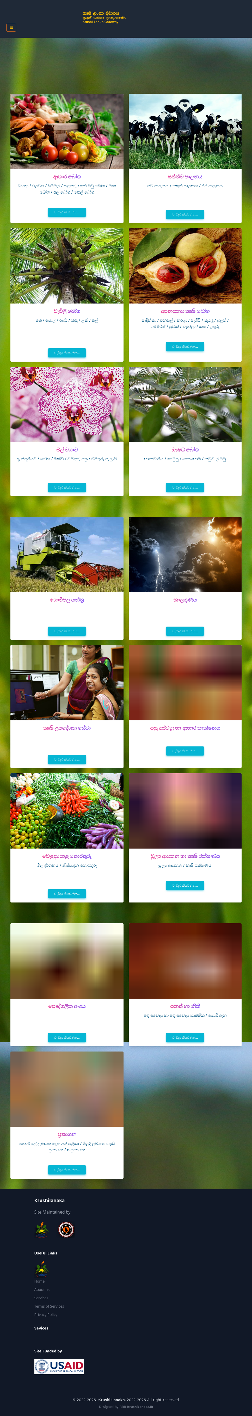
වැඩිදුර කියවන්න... (67, 212)
